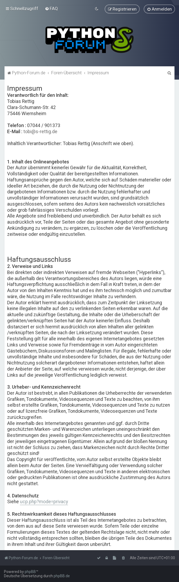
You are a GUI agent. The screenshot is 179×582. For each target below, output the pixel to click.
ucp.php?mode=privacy (44, 501)
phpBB (30, 572)
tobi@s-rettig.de (40, 131)
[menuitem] (51, 8)
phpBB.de (62, 576)
